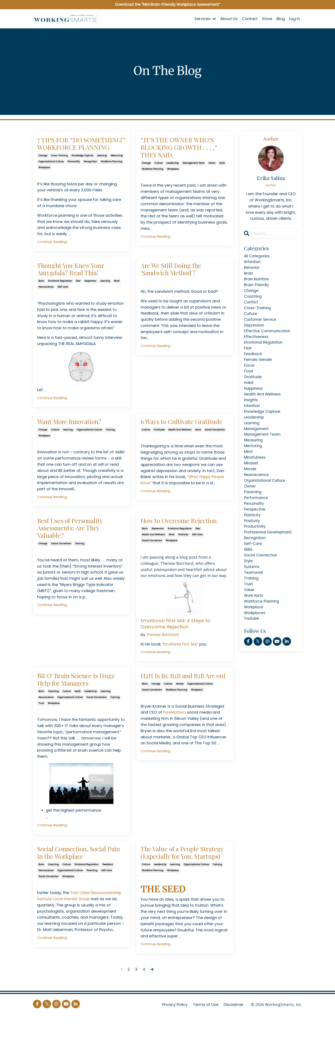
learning (102, 168)
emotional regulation (60, 297)
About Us (229, 19)
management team (194, 177)
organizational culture (51, 174)
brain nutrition (257, 281)
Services (205, 19)
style (222, 177)
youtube (252, 644)
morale (180, 727)
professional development (269, 551)
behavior (252, 269)
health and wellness (179, 457)
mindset (251, 478)
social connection (215, 457)
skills (248, 570)
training (110, 447)
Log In (294, 19)
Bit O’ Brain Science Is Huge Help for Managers (79, 713)
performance (256, 515)
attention (253, 262)
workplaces (255, 637)
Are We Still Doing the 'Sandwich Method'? (179, 284)
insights (251, 410)
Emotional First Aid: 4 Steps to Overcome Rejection (177, 656)
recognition (90, 174)
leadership (172, 177)
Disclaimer (234, 1053)
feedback (107, 904)
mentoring (253, 459)
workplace (44, 180)
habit (78, 727)
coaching (53, 727)
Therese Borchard (163, 667)
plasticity (252, 533)
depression (157, 561)
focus (249, 373)
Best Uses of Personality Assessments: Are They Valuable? (78, 552)
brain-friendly (257, 287)
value (249, 613)
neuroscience (46, 303)
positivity (183, 567)
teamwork (254, 594)
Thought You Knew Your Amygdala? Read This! (78, 284)
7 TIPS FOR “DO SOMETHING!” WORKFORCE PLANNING (80, 150)
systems (252, 588)
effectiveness (256, 342)
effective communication (268, 336)
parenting (92, 910)
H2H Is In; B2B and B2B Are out (181, 713)
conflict (251, 305)
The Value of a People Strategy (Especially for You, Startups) (180, 895)
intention (252, 416)
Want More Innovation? (77, 438)
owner (212, 177)
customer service (261, 324)
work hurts (254, 619)
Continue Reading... (53, 254)
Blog (280, 19)
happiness (90, 297)
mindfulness (255, 471)
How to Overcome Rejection (172, 547)
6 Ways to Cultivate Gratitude (174, 443)
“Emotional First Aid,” (181, 676)
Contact (250, 19)
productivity (255, 545)
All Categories (257, 256)
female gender (258, 367)
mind (116, 297)
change (42, 168)
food (249, 379)
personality (74, 174)
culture (158, 177)
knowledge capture (82, 168)
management (257, 441)
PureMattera (175, 755)
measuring (117, 168)
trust (41, 739)
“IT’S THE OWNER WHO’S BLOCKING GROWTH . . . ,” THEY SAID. (177, 154)
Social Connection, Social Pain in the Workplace (81, 890)
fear (78, 297)
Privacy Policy (175, 1053)
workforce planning (111, 174)
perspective (255, 527)
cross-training (59, 168)
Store (267, 19)
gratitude (159, 457)
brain (41, 297)
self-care (62, 303)
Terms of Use (205, 1053)
